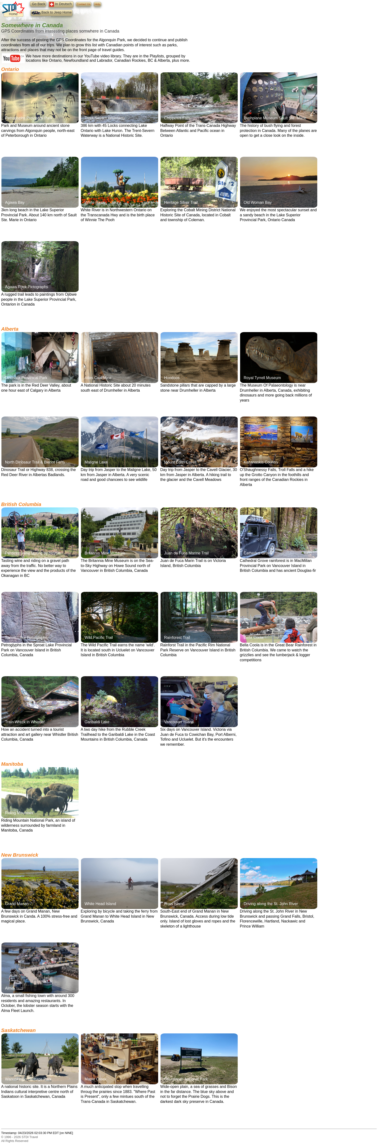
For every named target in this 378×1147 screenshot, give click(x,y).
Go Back (38, 4)
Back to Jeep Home (52, 12)
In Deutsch (61, 4)
